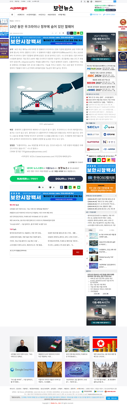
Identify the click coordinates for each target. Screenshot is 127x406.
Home (12, 21)
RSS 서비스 (81, 389)
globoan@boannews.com (35, 151)
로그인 (11, 1)
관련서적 (73, 389)
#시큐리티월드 (31, 14)
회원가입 (17, 1)
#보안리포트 (52, 14)
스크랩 (28, 1)
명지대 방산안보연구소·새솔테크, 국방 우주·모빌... (26, 233)
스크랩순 (111, 230)
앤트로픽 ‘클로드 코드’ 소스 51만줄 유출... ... (102, 109)
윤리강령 (53, 389)
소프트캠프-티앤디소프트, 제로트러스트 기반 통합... (26, 245)
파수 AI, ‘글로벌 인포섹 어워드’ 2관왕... (100, 218)
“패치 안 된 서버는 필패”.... (101, 201)
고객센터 (60, 389)
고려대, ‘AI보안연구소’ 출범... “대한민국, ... (101, 102)
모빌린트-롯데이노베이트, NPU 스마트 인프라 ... (63, 237)
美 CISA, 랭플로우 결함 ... (100, 206)
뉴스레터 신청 (35, 1)
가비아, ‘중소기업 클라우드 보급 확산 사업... (101, 223)
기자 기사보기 (75, 162)
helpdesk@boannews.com (95, 394)
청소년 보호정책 (45, 389)
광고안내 (18, 389)
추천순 (101, 230)
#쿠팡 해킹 (61, 14)
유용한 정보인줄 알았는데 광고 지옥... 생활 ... (62, 233)
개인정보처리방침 (34, 389)
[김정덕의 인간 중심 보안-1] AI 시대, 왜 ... (101, 105)
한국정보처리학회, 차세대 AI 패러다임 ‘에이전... (63, 241)
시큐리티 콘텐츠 (110, 14)
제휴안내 (66, 389)
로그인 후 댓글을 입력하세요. (41, 252)
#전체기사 (21, 14)
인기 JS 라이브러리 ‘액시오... (101, 204)
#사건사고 (42, 14)
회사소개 (12, 389)
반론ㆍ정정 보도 (112, 398)
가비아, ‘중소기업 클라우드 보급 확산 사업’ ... (24, 241)
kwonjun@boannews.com (62, 399)
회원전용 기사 (97, 14)
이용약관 (25, 389)
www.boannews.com (45, 156)
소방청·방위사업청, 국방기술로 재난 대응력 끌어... (26, 237)
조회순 (90, 230)
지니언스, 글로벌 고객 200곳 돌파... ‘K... (61, 245)
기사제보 (23, 1)
